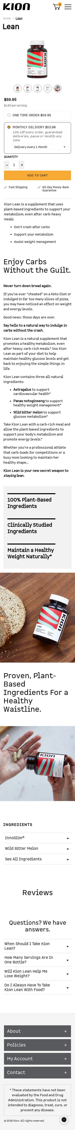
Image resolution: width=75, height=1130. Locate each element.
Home (7, 18)
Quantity (11, 157)
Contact (37, 1072)
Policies (37, 1045)
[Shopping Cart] (56, 8)
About (37, 1031)
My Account (37, 1059)
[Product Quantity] (14, 165)
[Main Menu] (68, 6)
